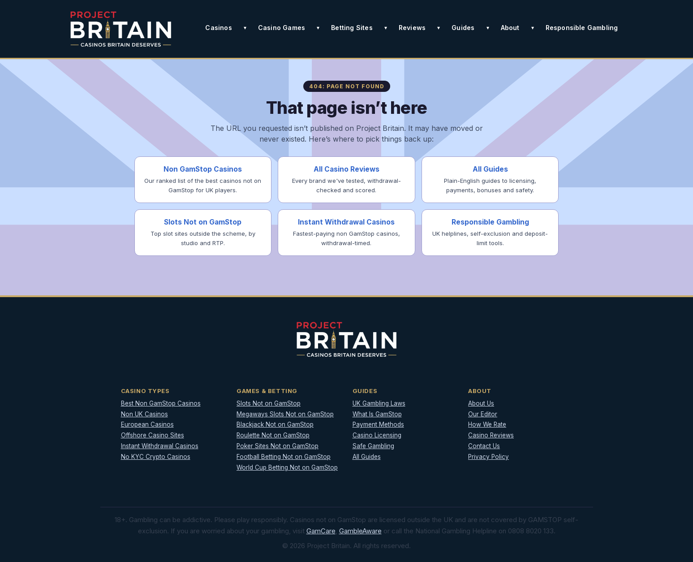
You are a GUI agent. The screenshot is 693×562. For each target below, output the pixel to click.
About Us (481, 403)
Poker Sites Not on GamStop (278, 446)
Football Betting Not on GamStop (284, 456)
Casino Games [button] (281, 27)
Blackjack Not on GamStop (275, 424)
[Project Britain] (121, 29)
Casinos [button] (218, 27)
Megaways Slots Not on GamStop (285, 414)
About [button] (510, 27)
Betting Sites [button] (352, 27)
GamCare (321, 531)
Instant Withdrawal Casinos (159, 446)
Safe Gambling (373, 446)
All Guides (367, 456)
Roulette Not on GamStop (273, 435)
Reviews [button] (412, 27)
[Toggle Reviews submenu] (438, 27)
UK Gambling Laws (379, 403)
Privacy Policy (488, 456)
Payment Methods (378, 424)
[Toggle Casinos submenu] (245, 27)
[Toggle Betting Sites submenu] (386, 27)
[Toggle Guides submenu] (488, 27)
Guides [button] (463, 27)
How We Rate (487, 424)
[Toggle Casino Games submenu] (318, 27)
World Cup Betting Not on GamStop (287, 467)
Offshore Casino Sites (152, 435)
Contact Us (484, 446)
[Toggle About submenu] (533, 27)
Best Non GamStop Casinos (161, 403)
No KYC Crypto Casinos (155, 456)
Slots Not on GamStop (269, 403)
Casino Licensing (377, 435)
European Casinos (147, 424)
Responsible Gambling (582, 27)
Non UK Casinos (144, 414)
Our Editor (482, 414)
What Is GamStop (377, 414)
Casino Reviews (491, 435)
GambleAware (360, 531)
